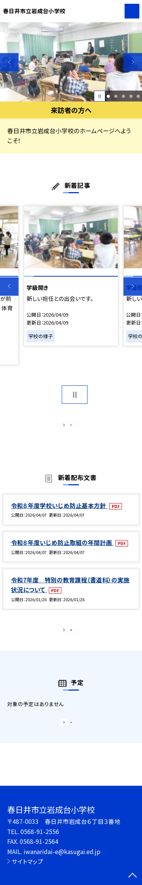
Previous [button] (9, 62)
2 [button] (115, 96)
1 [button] (108, 96)
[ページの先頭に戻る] (132, 876)
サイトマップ (27, 861)
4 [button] (131, 96)
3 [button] (123, 96)
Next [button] (132, 62)
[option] (71, 62)
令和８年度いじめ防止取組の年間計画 (62, 550)
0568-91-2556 (39, 831)
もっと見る (67, 427)
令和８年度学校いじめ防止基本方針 (59, 513)
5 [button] (138, 96)
